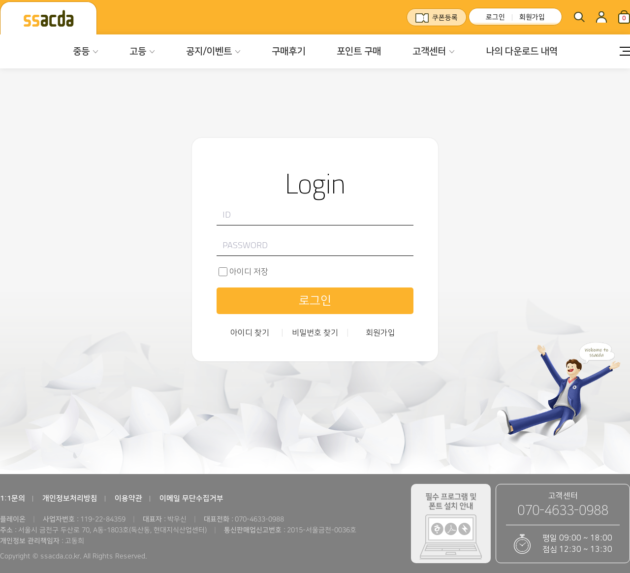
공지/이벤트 (209, 51)
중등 (81, 51)
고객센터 (429, 51)
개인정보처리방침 (69, 498)
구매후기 (288, 51)
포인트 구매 (359, 51)
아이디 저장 (248, 271)
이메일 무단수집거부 (191, 498)
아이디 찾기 (249, 333)
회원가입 (532, 17)
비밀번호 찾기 (315, 333)
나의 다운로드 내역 (522, 51)
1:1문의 (12, 498)
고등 (137, 51)
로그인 (495, 17)
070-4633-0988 (562, 511)
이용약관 (128, 498)
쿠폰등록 (445, 18)
